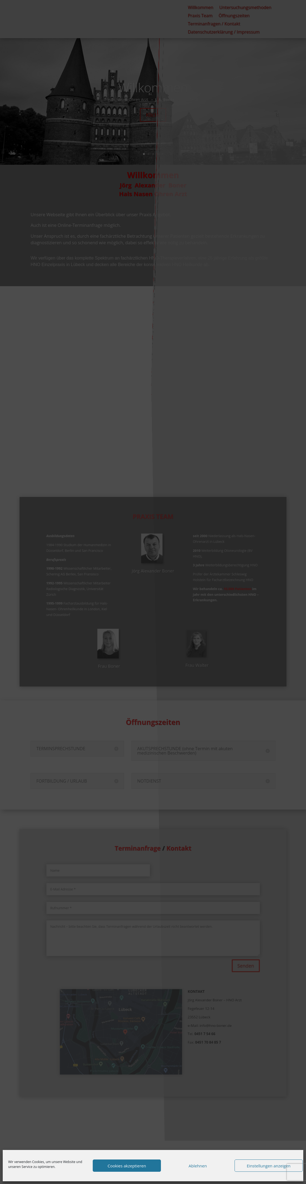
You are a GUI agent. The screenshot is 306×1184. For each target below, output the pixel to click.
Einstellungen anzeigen (268, 1165)
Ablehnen (198, 1165)
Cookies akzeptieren (127, 1165)
